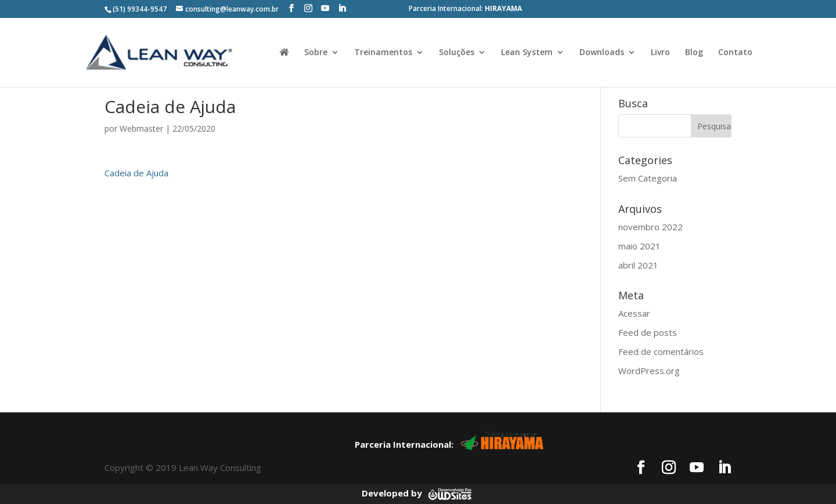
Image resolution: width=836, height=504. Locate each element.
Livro (660, 52)
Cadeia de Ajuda (136, 173)
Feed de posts (647, 332)
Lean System (527, 52)
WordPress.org (649, 370)
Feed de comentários (661, 351)
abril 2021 (638, 265)
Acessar (634, 313)
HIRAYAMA (503, 8)
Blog (694, 52)
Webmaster (141, 128)
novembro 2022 (650, 227)
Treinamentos (383, 52)
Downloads (601, 52)
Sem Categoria (647, 178)
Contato (735, 52)
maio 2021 (639, 246)
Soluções (456, 52)
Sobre (315, 52)
